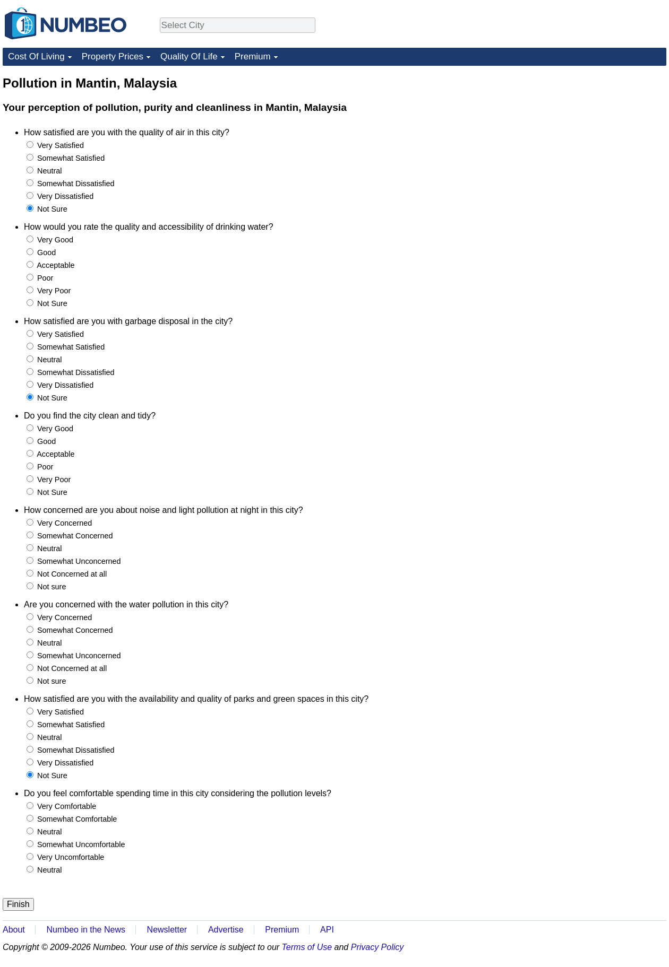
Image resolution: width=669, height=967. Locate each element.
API (327, 929)
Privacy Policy (377, 947)
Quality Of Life (189, 56)
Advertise (226, 929)
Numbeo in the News (85, 929)
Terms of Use (307, 947)
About (14, 929)
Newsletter (167, 929)
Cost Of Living (36, 56)
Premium (253, 56)
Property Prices (112, 56)
